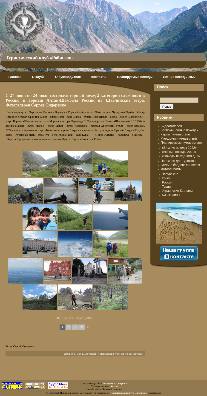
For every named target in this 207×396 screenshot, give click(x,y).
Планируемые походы (134, 77)
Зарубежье (170, 174)
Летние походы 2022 (179, 77)
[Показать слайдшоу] (75, 318)
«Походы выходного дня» (181, 156)
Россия (92, 353)
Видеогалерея (171, 126)
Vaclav (114, 386)
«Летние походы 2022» (179, 152)
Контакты (98, 77)
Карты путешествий (175, 134)
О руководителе (68, 77)
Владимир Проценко (115, 383)
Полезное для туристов (178, 161)
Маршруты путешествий (179, 138)
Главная (14, 77)
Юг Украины (171, 195)
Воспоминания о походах (179, 130)
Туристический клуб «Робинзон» (40, 57)
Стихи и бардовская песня (180, 165)
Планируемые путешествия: (182, 142)
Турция (167, 186)
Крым (166, 178)
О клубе (38, 77)
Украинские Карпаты (177, 190)
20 (81, 327)
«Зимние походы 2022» (179, 147)
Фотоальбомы (171, 169)
